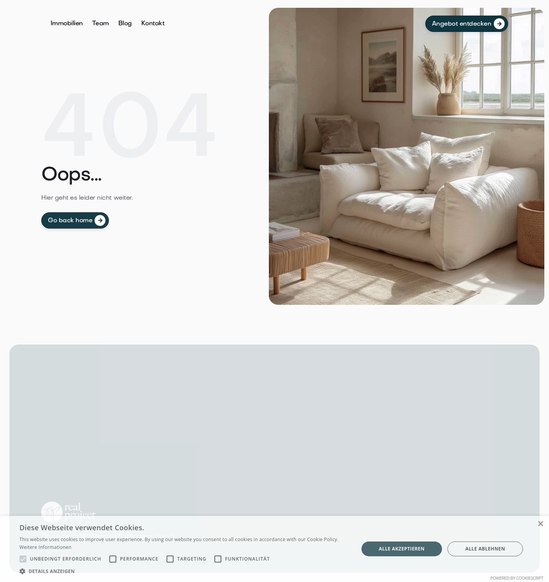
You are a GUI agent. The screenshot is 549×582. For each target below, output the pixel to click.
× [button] (540, 524)
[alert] (274, 549)
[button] (184, 571)
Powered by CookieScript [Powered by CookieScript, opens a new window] (516, 578)
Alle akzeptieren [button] (402, 548)
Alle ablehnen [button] (485, 548)
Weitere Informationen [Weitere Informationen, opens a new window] (45, 547)
